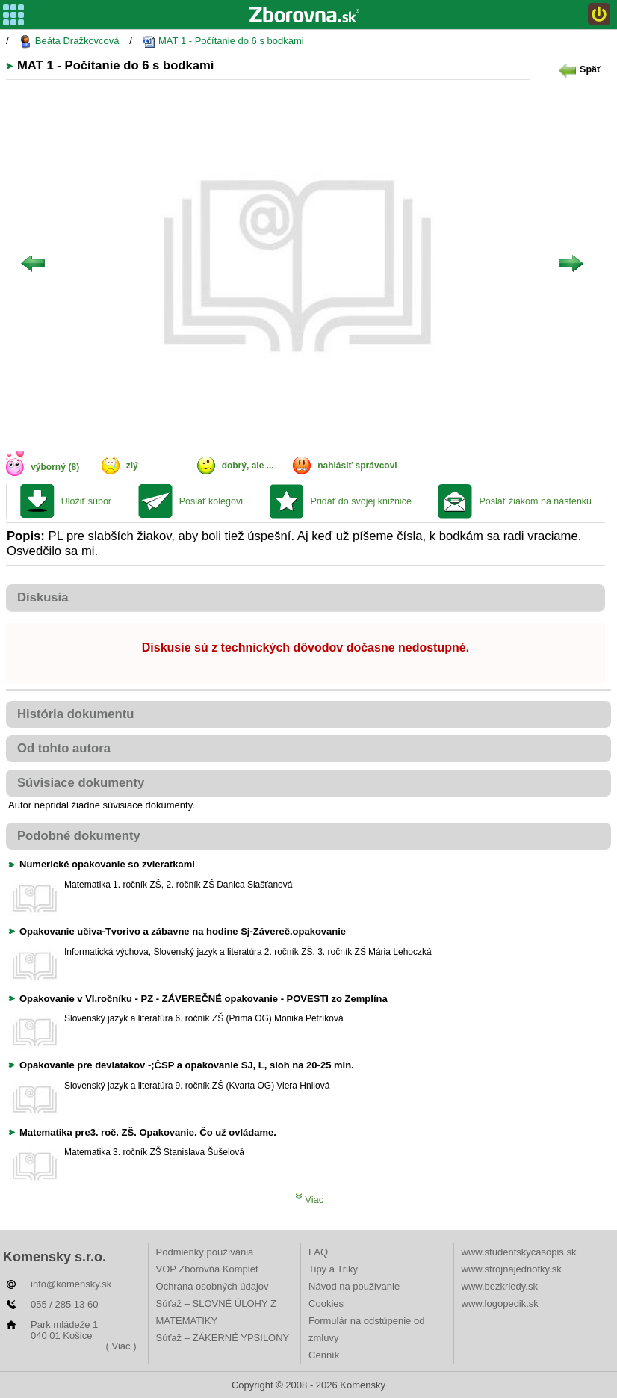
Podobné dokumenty (78, 836)
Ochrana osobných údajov (212, 1286)
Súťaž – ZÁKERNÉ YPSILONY (223, 1337)
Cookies (326, 1303)
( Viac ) (121, 1346)
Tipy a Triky (333, 1269)
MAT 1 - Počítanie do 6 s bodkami (222, 41)
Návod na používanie (354, 1286)
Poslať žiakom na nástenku (535, 501)
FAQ (318, 1252)
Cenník (323, 1355)
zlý (132, 465)
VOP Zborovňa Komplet (207, 1269)
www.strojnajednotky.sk (512, 1269)
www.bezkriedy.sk (500, 1286)
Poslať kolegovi (211, 501)
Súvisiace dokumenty (80, 783)
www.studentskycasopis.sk (519, 1252)
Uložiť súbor (86, 501)
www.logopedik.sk (500, 1303)
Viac (309, 1199)
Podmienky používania (205, 1252)
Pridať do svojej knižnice (361, 501)
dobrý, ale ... (248, 465)
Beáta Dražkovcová (69, 41)
